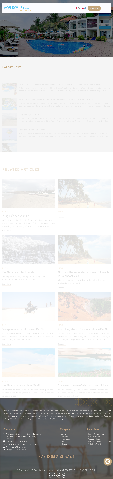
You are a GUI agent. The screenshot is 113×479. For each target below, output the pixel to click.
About (63, 434)
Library (64, 444)
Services (64, 436)
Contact (94, 8)
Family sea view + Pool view (99, 442)
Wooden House (94, 439)
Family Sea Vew (94, 436)
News (63, 442)
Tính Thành (90, 470)
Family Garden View (96, 434)
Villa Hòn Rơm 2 (94, 444)
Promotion (65, 439)
